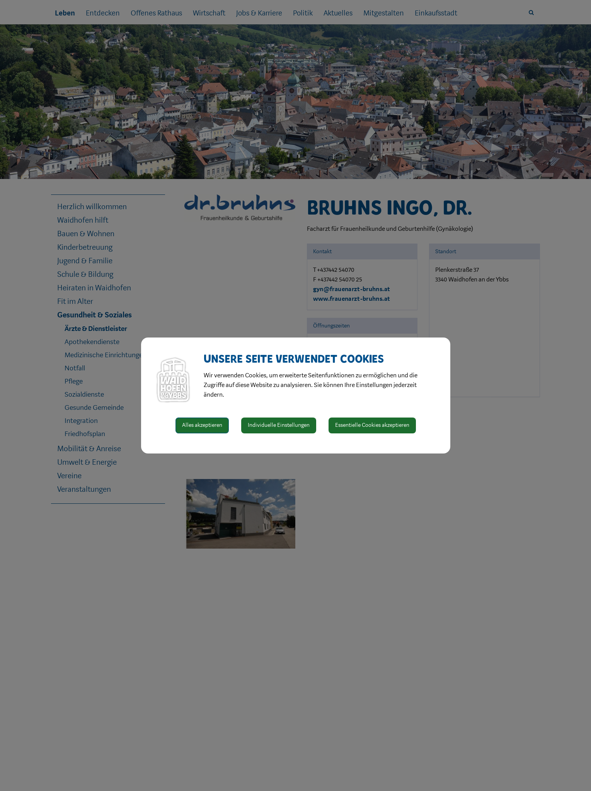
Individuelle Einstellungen (279, 425)
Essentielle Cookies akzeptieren (372, 425)
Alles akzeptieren (202, 425)
